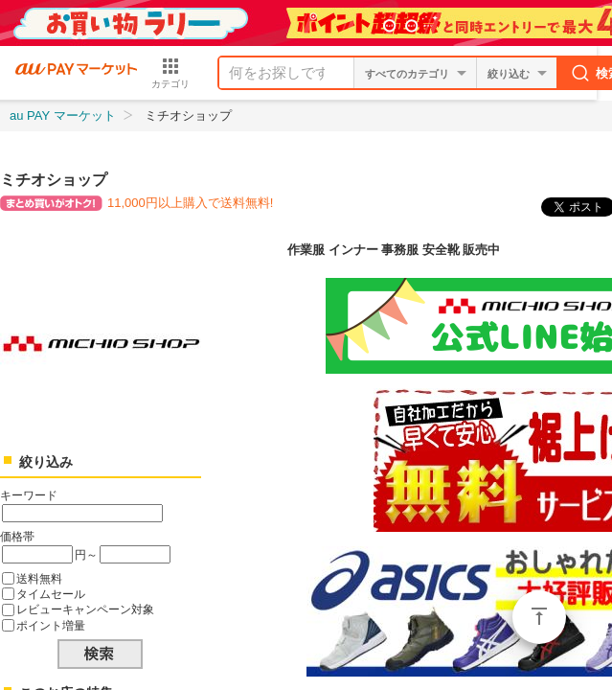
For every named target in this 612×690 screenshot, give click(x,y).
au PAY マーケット (63, 115)
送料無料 (39, 578)
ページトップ (539, 617)
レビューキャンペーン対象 (85, 609)
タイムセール (50, 593)
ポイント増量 (50, 625)
